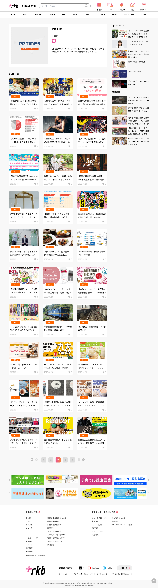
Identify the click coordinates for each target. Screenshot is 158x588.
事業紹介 (29, 541)
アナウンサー (128, 14)
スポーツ (75, 14)
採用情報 (29, 548)
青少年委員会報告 (54, 531)
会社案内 (29, 551)
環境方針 (50, 528)
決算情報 (95, 534)
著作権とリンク (102, 574)
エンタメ (101, 14)
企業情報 (95, 521)
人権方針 (115, 521)
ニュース (51, 14)
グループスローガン (99, 518)
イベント (38, 14)
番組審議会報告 (53, 521)
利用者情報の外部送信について (122, 574)
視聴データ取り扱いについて (83, 574)
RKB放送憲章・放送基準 (35, 555)
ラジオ (25, 14)
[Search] (86, 6)
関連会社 (50, 544)
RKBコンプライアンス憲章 (122, 524)
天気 (64, 14)
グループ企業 (97, 524)
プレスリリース (98, 531)
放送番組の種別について (56, 518)
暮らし (88, 14)
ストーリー (30, 544)
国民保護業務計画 (54, 524)
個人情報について (118, 518)
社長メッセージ (32, 538)
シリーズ (144, 14)
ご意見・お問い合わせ (56, 534)
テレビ (13, 14)
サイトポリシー (64, 574)
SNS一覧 (123, 568)
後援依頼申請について (56, 538)
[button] (9, 480)
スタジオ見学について (56, 541)
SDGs (114, 14)
